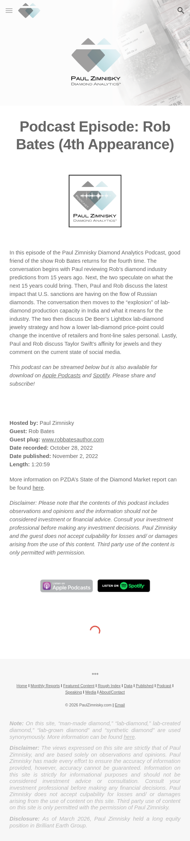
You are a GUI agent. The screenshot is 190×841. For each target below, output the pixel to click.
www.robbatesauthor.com (73, 440)
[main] (94, 135)
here (37, 488)
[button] (9, 10)
